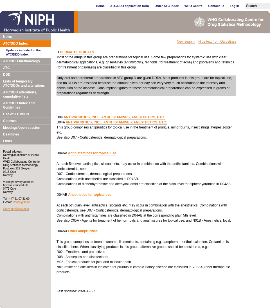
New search (186, 41)
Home (100, 6)
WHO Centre (193, 6)
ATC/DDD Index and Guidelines (19, 105)
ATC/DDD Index (15, 43)
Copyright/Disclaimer (16, 208)
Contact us (216, 6)
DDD (6, 75)
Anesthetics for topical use (89, 195)
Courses (10, 121)
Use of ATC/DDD (16, 114)
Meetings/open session (21, 128)
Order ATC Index (166, 6)
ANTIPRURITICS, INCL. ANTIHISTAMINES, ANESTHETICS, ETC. (114, 117)
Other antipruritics (83, 231)
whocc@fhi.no (21, 202)
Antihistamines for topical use (92, 153)
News (7, 37)
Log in (234, 6)
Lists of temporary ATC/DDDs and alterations (24, 83)
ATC (6, 68)
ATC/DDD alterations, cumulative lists (20, 94)
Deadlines (11, 134)
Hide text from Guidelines (217, 41)
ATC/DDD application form (129, 6)
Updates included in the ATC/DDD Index (23, 52)
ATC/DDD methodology (21, 61)
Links (7, 141)
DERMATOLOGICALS (77, 52)
